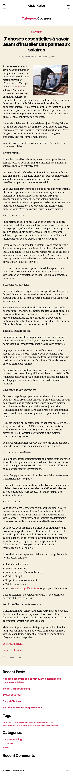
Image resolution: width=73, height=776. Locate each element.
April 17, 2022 (49, 56)
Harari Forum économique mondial (23, 707)
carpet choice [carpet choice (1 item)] (7, 722)
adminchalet (30, 56)
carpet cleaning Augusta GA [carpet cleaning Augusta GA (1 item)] (23, 722)
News (6, 747)
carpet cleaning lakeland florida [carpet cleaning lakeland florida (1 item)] (34, 725)
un (18, 86)
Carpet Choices (12, 701)
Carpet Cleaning (12, 739)
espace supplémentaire (26, 588)
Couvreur (36, 32)
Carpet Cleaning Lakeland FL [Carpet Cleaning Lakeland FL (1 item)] (12, 725)
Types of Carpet (12, 695)
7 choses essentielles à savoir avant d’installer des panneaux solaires (36, 44)
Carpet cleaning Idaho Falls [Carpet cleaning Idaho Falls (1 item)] (43, 722)
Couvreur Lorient (13, 643)
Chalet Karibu (36, 5)
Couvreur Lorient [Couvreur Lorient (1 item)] (52, 725)
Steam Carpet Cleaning (16, 688)
